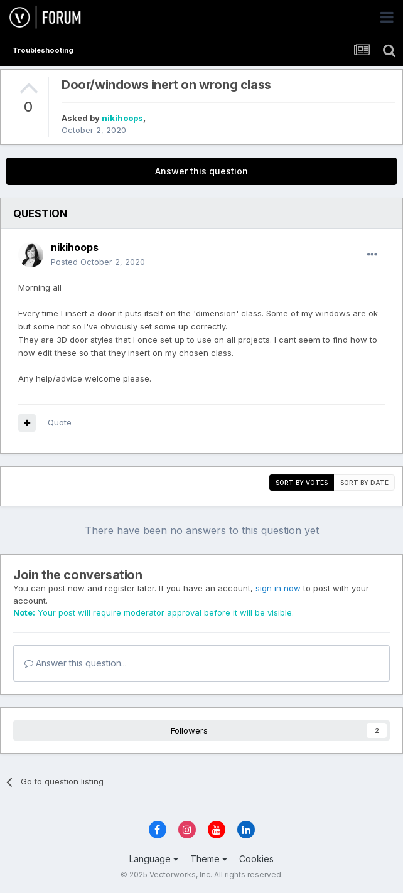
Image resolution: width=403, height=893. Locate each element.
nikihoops (122, 118)
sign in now (278, 588)
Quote (60, 422)
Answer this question (201, 171)
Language (153, 858)
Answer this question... (75, 663)
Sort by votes (302, 482)
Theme (208, 858)
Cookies (256, 858)
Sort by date (364, 482)
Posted (98, 262)
